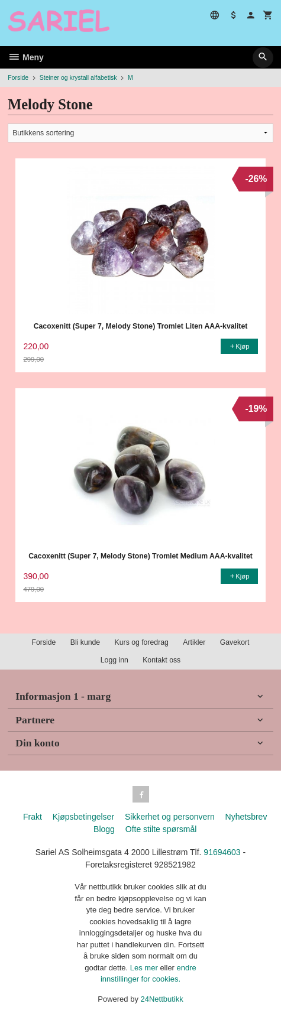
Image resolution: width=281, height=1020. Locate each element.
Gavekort (235, 642)
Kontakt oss (161, 660)
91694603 (222, 852)
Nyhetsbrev (246, 816)
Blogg (104, 829)
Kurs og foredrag (142, 642)
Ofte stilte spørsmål (161, 829)
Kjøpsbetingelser (83, 816)
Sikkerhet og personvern (170, 816)
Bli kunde (85, 642)
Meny (26, 57)
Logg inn (114, 660)
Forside (18, 77)
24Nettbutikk (162, 999)
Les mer (145, 967)
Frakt (32, 816)
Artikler (194, 642)
